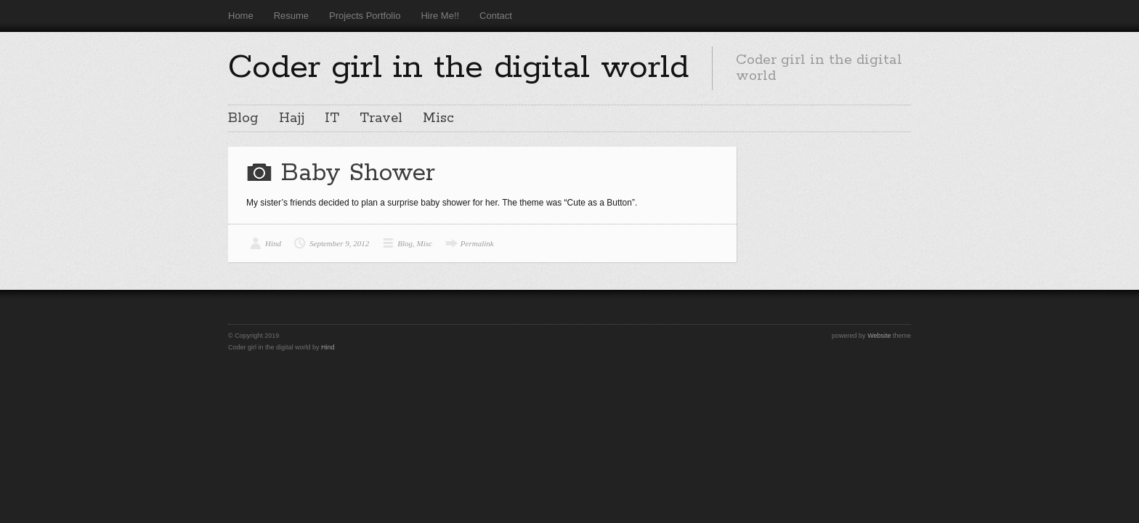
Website (879, 335)
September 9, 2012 (339, 243)
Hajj (291, 118)
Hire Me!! (440, 15)
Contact (495, 15)
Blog (243, 118)
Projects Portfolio (364, 15)
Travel (381, 118)
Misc (438, 118)
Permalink (477, 243)
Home (241, 15)
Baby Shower (358, 173)
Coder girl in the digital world (458, 67)
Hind (273, 243)
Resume (291, 15)
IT (332, 118)
